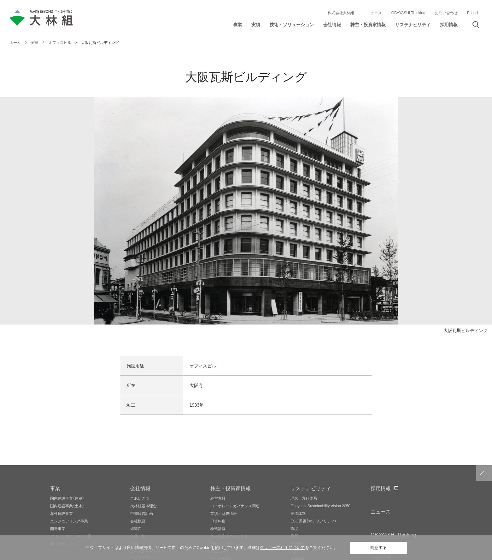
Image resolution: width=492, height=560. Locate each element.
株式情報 (218, 528)
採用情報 (381, 488)
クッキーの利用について (282, 548)
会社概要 (137, 521)
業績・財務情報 (223, 513)
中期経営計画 (141, 513)
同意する (378, 548)
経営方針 (218, 498)
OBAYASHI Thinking (408, 12)
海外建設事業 (61, 513)
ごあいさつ (139, 498)
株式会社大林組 (341, 12)
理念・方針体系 (303, 498)
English (473, 12)
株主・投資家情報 (230, 488)
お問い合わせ (446, 12)
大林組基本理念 (143, 506)
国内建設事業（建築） (67, 498)
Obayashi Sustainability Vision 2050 (320, 506)
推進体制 (298, 513)
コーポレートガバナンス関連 (235, 506)
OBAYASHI (393, 534)
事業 (55, 488)
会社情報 (140, 488)
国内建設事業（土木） (67, 506)
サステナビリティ (310, 488)
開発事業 (57, 528)
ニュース (374, 12)
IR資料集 (218, 521)
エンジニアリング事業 (69, 521)
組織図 (136, 528)
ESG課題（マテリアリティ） (313, 521)
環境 (294, 528)
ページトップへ (484, 473)
